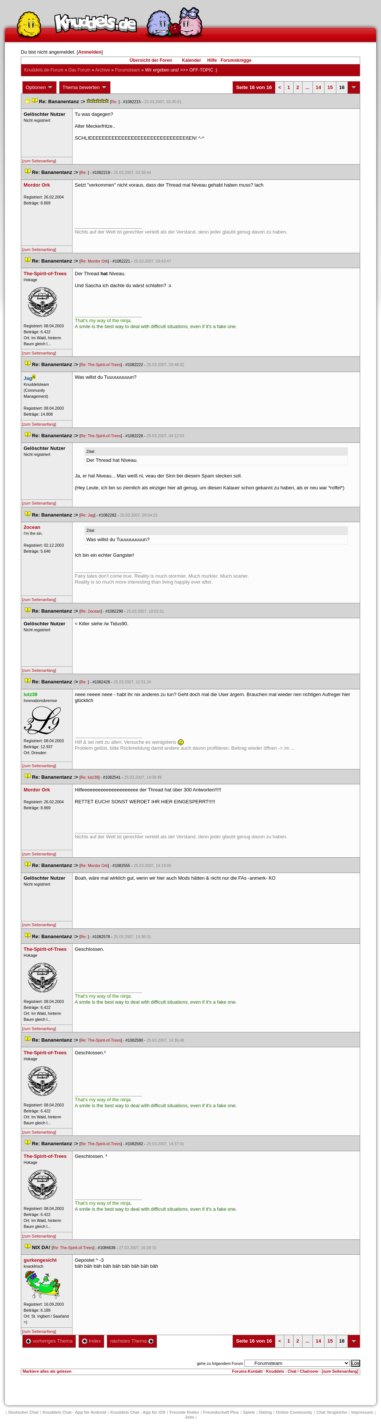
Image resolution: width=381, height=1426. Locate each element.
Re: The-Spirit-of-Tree (100, 364)
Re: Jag (87, 515)
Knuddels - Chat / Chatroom (292, 1371)
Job (190, 1417)
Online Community (294, 1412)
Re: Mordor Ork (94, 261)
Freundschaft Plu (221, 1412)
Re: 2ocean (90, 611)
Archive (102, 70)
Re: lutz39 (89, 777)
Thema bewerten (85, 87)
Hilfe (212, 60)
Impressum (362, 1412)
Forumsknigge (236, 60)
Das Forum (79, 70)
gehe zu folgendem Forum (220, 1363)
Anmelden (90, 52)
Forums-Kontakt (247, 1371)
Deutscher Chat (23, 1412)
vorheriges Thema (49, 1341)
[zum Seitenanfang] (39, 161)
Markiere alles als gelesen (47, 1371)
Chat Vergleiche (331, 1412)
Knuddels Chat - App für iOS (138, 1412)
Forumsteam (127, 70)
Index (91, 1341)
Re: (115, 101)
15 (330, 87)
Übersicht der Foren (150, 60)
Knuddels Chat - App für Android (74, 1412)
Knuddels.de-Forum (43, 70)
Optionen (39, 87)
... (307, 87)
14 (318, 87)
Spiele (249, 1412)
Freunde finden (184, 1412)
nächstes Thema (132, 1341)
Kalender (191, 60)
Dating (265, 1412)
